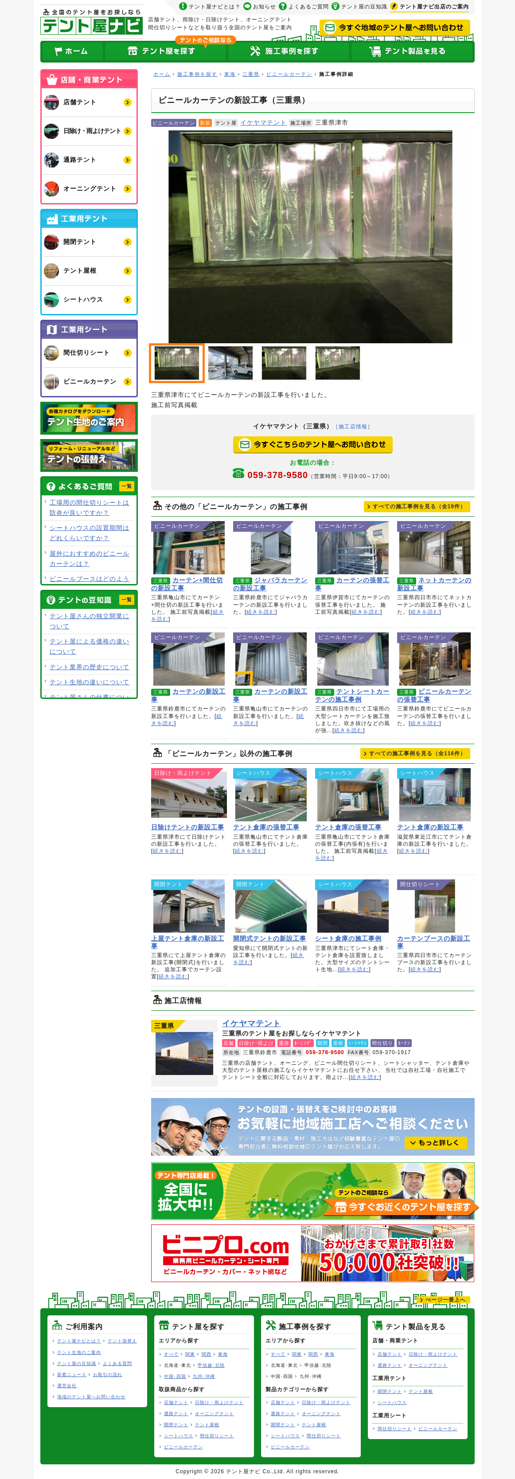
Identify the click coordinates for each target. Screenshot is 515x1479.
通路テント (176, 1413)
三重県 (251, 74)
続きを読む (260, 612)
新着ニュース (71, 1374)
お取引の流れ (107, 1374)
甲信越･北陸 (211, 1365)
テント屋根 (207, 1424)
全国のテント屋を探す (165, 52)
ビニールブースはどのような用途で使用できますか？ (89, 583)
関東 (190, 1354)
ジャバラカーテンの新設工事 (271, 547)
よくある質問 (117, 1363)
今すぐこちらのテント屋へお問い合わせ (313, 444)
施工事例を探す (197, 74)
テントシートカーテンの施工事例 (353, 659)
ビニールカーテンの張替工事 (435, 659)
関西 (206, 1354)
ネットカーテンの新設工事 (435, 547)
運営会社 (67, 1385)
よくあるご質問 (309, 7)
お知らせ (264, 7)
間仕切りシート (217, 1435)
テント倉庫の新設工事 (435, 794)
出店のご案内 (434, 7)
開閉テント (176, 1424)
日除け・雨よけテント (219, 1402)
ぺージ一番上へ (445, 1300)
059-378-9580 (321, 475)
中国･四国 (175, 1376)
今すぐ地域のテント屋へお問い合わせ (395, 28)
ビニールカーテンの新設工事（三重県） (284, 363)
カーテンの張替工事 (353, 547)
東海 (230, 74)
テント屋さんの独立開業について (89, 621)
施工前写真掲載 (230, 363)
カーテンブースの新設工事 (435, 906)
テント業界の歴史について (89, 667)
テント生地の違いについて (89, 682)
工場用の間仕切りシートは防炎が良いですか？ (89, 507)
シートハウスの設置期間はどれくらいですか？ (89, 532)
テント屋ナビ (91, 21)
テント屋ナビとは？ (215, 7)
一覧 (126, 486)
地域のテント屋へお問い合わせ (91, 1396)
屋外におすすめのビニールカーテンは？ (89, 558)
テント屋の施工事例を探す (289, 52)
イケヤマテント (263, 122)
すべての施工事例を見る (419, 507)
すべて (171, 1354)
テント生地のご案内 (79, 1352)
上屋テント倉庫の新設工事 (189, 906)
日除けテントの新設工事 (189, 794)
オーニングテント (214, 1413)
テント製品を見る (413, 52)
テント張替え (122, 1340)
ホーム (72, 52)
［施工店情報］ (353, 427)
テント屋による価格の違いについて (89, 646)
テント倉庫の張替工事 (271, 794)
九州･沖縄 (204, 1376)
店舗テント (176, 1402)
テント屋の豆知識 (364, 7)
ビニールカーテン (289, 74)
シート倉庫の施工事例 (353, 906)
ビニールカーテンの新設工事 (310, 236)
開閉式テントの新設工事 (271, 906)
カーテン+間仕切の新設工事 (189, 547)
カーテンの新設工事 (189, 659)
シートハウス (178, 1435)
